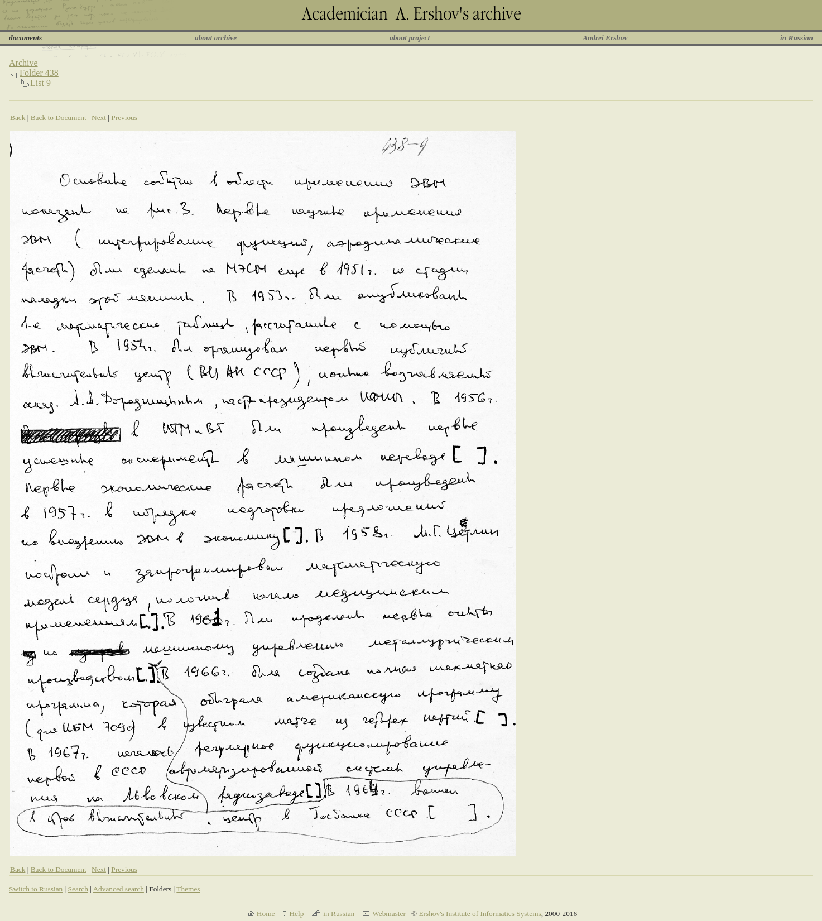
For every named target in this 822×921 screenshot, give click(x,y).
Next (99, 117)
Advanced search (118, 889)
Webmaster (389, 913)
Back (17, 117)
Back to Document (58, 117)
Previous (124, 117)
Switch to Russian (36, 889)
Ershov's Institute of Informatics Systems (480, 913)
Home (266, 913)
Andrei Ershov (605, 37)
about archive (216, 37)
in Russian (796, 37)
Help (296, 913)
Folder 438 (39, 73)
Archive (23, 63)
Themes (188, 889)
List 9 (40, 83)
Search (78, 889)
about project (410, 37)
